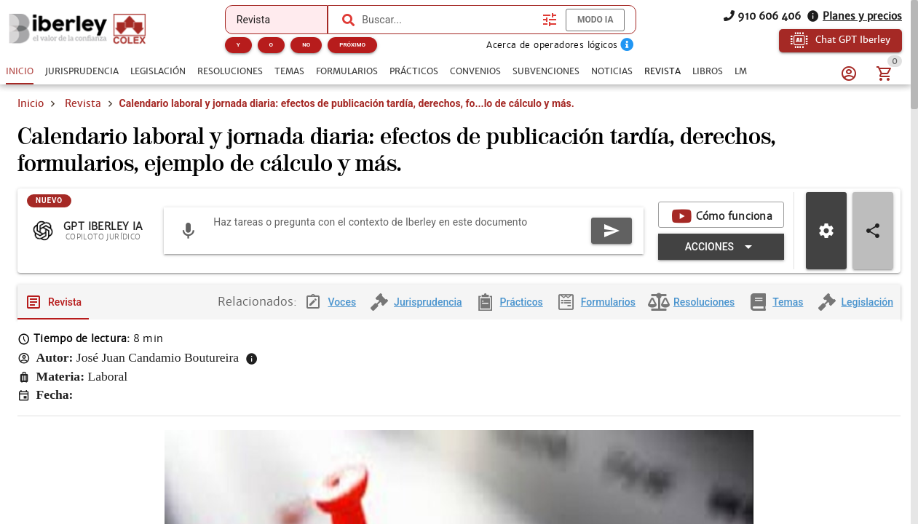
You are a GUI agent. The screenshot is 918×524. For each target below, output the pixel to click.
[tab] (19, 71)
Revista (83, 122)
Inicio (30, 122)
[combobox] (448, 19)
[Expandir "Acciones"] (480, 279)
